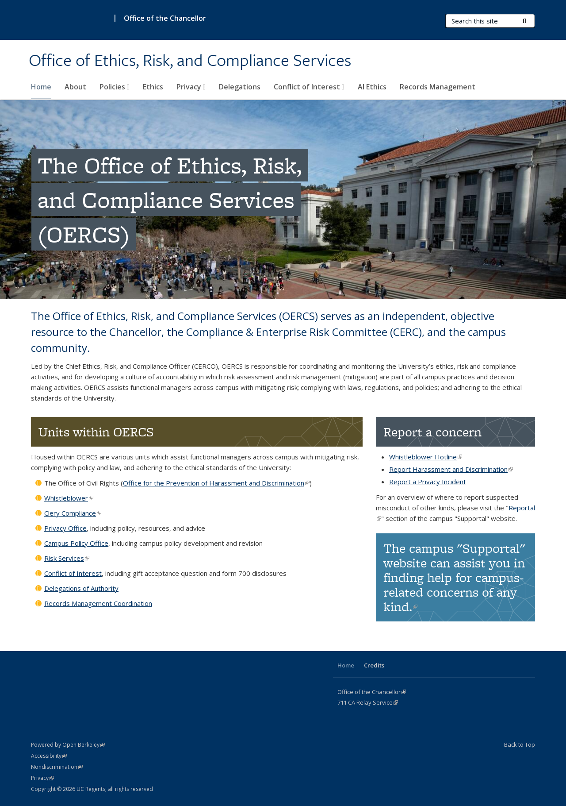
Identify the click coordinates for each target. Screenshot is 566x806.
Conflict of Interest (309, 87)
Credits (374, 665)
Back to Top (519, 744)
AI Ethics (372, 87)
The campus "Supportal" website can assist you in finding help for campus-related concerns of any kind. (454, 577)
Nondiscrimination (57, 767)
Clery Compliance (72, 513)
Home (41, 87)
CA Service (367, 702)
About (75, 87)
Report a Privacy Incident (427, 481)
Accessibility (49, 756)
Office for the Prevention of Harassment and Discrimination (216, 482)
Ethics (153, 87)
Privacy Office (65, 528)
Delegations (239, 87)
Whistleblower (68, 498)
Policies (114, 87)
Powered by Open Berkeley (68, 744)
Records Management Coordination (98, 603)
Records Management (437, 87)
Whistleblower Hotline (425, 456)
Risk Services (66, 558)
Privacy (191, 87)
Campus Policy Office (76, 543)
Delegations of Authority (81, 588)
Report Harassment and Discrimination (451, 469)
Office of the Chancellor (165, 18)
